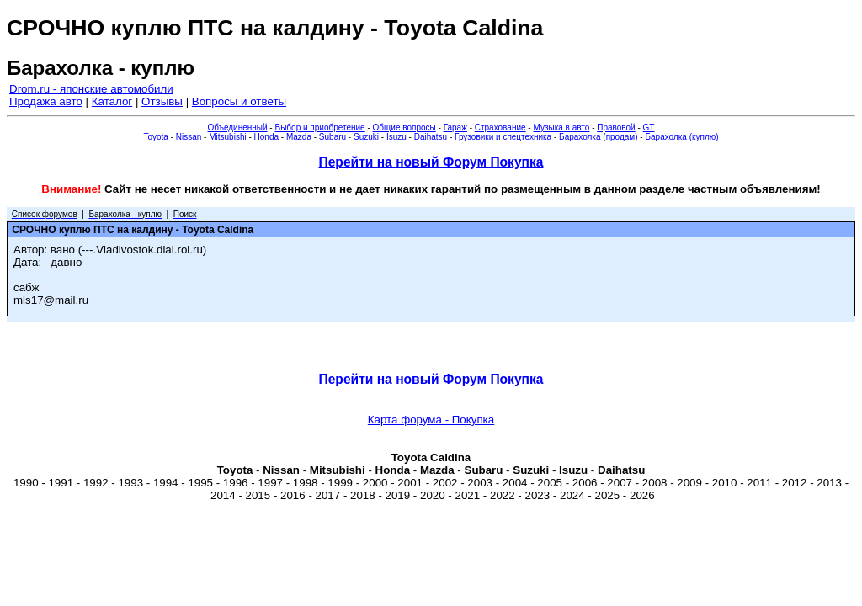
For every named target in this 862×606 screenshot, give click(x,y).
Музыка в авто (561, 127)
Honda (266, 136)
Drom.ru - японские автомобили (91, 88)
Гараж (455, 127)
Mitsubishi (227, 136)
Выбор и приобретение (319, 127)
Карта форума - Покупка (431, 419)
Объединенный (238, 127)
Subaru (332, 136)
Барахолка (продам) (598, 136)
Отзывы (162, 101)
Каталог (112, 101)
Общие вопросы (404, 127)
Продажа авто (45, 101)
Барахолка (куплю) (681, 136)
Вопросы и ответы (239, 101)
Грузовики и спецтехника (503, 136)
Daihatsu (430, 136)
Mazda (298, 136)
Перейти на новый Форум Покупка (430, 162)
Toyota (155, 136)
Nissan (189, 136)
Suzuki (366, 136)
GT (649, 127)
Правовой (616, 127)
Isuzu (396, 136)
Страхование (500, 127)
